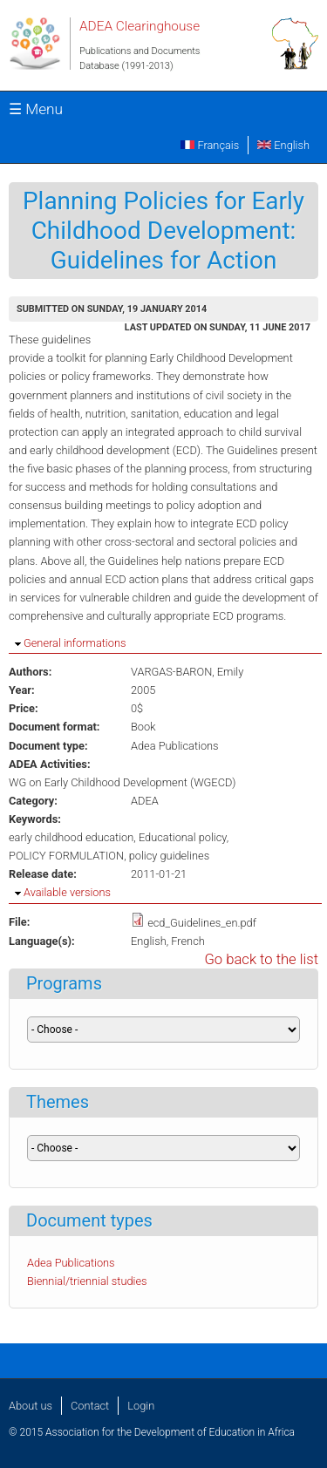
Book (143, 726)
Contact (90, 1405)
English (283, 145)
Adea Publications (175, 745)
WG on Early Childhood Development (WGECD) (122, 782)
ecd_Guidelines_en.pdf (201, 922)
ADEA (145, 800)
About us (30, 1405)
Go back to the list (261, 959)
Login (140, 1405)
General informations (75, 642)
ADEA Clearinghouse (139, 26)
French (188, 941)
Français (210, 145)
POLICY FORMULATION (66, 855)
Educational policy (183, 837)
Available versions (67, 892)
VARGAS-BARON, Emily (187, 671)
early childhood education (71, 837)
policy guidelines (169, 855)
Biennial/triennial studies (87, 1281)
